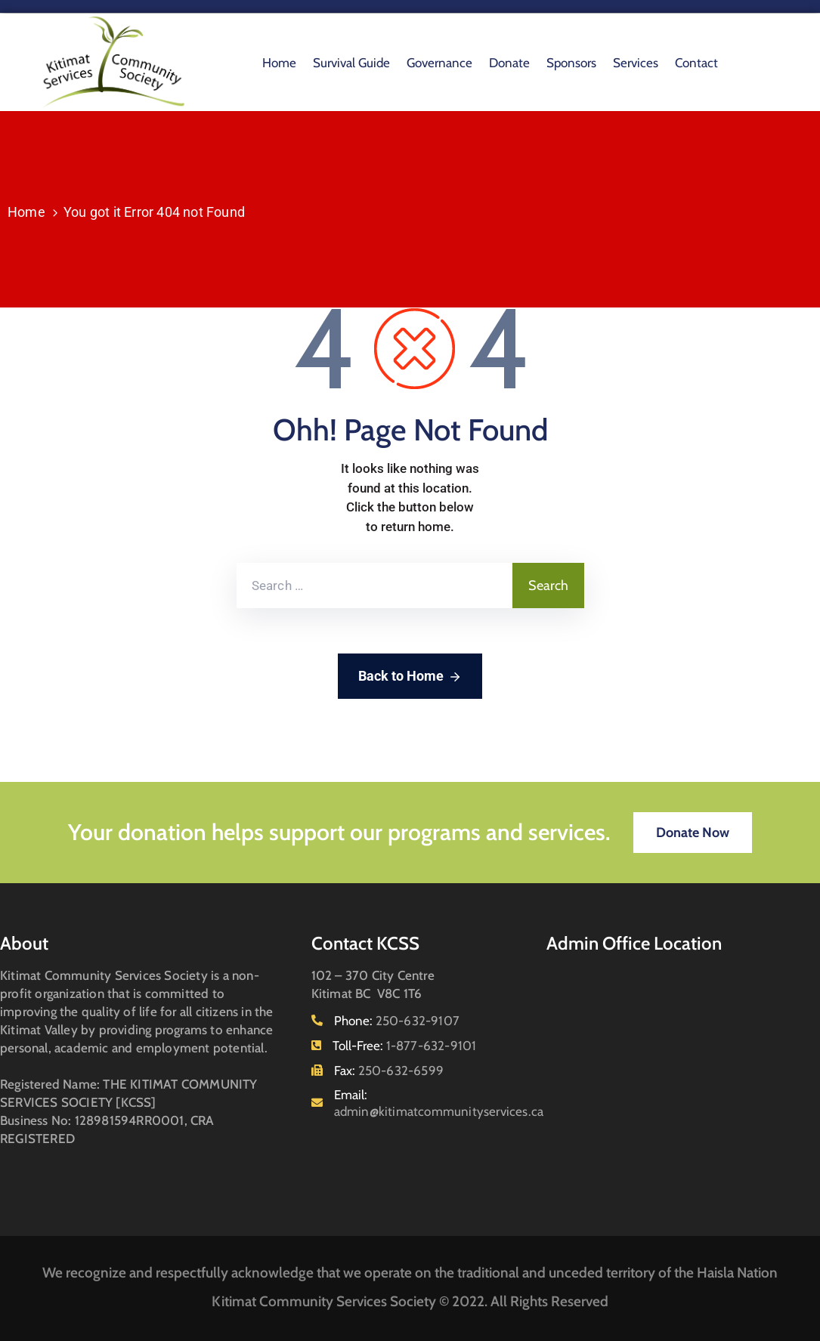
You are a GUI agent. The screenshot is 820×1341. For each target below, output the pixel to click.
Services (635, 62)
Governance (439, 62)
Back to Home (410, 677)
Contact (696, 62)
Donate (509, 62)
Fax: (389, 1070)
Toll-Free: (405, 1045)
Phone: (397, 1020)
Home (279, 62)
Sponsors (571, 62)
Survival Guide (351, 62)
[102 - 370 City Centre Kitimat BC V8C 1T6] (683, 1075)
